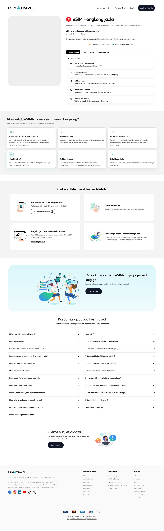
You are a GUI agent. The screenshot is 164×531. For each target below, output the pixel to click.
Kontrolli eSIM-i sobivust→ (77, 34)
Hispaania (86, 488)
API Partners (112, 488)
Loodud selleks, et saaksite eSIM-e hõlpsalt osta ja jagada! (107, 284)
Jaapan (86, 498)
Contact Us (55, 445)
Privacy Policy (138, 488)
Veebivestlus (91, 519)
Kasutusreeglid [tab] (103, 52)
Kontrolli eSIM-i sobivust (43, 211)
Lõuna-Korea (87, 495)
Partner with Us (138, 495)
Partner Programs (114, 476)
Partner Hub (121, 8)
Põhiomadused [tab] (73, 52)
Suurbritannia (88, 479)
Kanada (86, 482)
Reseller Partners (114, 482)
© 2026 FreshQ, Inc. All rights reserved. (82, 516)
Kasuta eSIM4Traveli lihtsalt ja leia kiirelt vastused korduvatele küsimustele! (82, 324)
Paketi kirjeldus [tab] (88, 52)
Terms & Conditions (139, 485)
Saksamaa (87, 492)
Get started (93, 291)
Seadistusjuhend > (38, 241)
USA (84, 476)
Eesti (133, 8)
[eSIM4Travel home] (21, 8)
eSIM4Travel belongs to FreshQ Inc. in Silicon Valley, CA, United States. (31, 477)
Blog (110, 8)
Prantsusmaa (88, 485)
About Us (101, 8)
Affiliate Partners (114, 479)
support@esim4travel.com (76, 519)
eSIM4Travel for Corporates (117, 485)
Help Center (137, 476)
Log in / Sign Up (146, 8)
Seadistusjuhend (139, 492)
